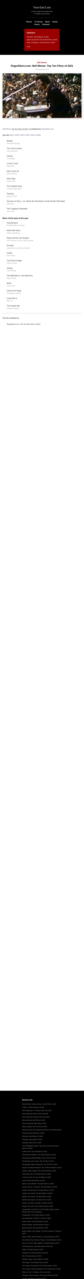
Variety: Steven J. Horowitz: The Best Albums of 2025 (39, 1187)
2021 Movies (42, 62)
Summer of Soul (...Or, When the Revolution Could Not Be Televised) (36, 201)
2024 (17, 135)
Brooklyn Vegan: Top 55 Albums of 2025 (35, 1259)
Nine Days (11, 179)
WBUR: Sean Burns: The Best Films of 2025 (36, 1200)
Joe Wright (11, 158)
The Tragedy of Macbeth (17, 209)
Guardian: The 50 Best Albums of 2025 (35, 1253)
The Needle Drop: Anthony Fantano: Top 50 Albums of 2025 (41, 1240)
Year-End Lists (42, 7)
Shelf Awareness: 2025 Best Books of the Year (37, 1246)
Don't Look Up (13, 171)
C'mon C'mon (12, 163)
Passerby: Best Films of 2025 (31, 1143)
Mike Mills (10, 166)
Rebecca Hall (12, 196)
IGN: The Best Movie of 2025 (31, 1256)
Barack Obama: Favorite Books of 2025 (35, 1228)
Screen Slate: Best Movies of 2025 (33, 1180)
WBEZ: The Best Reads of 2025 (32, 1249)
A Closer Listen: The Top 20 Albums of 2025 (36, 1177)
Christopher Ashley (14, 293)
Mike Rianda (11, 278)
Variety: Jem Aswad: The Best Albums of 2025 (37, 1193)
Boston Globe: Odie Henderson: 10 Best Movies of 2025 (40, 1237)
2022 (27, 135)
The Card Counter (14, 148)
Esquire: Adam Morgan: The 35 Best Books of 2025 (39, 1171)
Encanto (10, 245)
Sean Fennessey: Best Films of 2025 (34, 1123)
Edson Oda (11, 181)
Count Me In (12, 298)
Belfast (10, 141)
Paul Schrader (12, 151)
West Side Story (13, 230)
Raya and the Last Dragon (18, 238)
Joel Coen (10, 211)
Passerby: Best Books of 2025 (32, 1139)
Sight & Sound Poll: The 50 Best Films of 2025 (42, 40)
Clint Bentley (11, 271)
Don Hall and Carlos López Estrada (20, 240)
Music (47, 22)
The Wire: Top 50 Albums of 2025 (38, 37)
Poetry (37, 24)
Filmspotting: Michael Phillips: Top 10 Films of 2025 (39, 1158)
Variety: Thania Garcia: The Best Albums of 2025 (38, 1190)
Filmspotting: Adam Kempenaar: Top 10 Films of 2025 (39, 1164)
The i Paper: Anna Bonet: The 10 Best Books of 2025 (39, 1266)
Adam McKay (12, 174)
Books (55, 22)
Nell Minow (7, 129)
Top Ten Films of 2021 (20, 129)
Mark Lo (10, 301)
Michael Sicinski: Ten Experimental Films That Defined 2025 (41, 1130)
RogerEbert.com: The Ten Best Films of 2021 (24, 324)
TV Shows (39, 22)
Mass (9, 283)
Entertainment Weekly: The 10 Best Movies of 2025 (39, 1155)
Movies (29, 22)
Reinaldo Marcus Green (16, 225)
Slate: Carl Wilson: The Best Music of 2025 (41, 42)
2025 (12, 135)
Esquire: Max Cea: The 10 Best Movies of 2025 (37, 1206)
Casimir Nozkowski (14, 189)
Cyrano (10, 156)
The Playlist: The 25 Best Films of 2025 (35, 1262)
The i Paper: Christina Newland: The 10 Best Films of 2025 (41, 1269)
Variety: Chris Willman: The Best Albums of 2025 (38, 1184)
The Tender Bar (13, 306)
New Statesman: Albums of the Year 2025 (35, 1117)
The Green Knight (14, 261)
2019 (33, 135)
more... (29, 46)
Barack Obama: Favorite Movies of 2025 (35, 1225)
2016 (38, 135)
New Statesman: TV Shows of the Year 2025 (36, 1110)
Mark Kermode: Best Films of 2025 (33, 1120)
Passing (10, 194)
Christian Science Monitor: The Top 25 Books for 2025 (40, 1275)
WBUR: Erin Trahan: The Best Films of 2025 (36, 1196)
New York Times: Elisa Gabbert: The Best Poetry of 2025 (40, 1243)
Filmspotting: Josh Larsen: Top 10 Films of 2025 (38, 1161)
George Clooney (13, 308)
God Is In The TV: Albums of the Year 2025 (36, 1272)
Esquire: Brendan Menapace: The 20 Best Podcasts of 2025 (42, 1167)
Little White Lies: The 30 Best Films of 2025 (36, 1174)
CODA (9, 253)
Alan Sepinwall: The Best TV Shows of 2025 (36, 1218)
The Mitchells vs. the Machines (20, 276)
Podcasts (46, 24)
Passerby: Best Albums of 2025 (32, 1136)
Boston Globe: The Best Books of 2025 (35, 1221)
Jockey (10, 268)
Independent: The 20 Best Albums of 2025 (36, 1215)
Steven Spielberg (13, 233)
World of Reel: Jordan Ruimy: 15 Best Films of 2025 (39, 1104)
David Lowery (12, 263)
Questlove (10, 204)
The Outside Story (14, 186)
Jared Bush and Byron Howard (18, 248)
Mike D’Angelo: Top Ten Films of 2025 (34, 1126)
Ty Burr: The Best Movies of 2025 (33, 1107)
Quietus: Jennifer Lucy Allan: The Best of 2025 (37, 1203)
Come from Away (14, 291)
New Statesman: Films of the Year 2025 (35, 1114)
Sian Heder (11, 255)
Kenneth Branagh (13, 143)
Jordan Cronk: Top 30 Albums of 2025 (34, 1151)
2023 (22, 135)
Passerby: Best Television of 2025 (33, 1133)
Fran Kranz (11, 286)
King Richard (12, 223)
